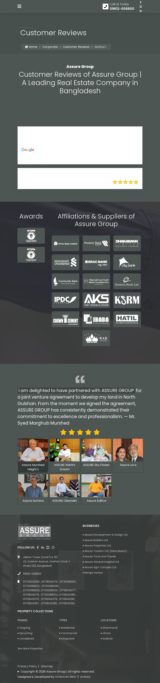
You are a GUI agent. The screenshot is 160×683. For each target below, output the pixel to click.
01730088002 (49, 591)
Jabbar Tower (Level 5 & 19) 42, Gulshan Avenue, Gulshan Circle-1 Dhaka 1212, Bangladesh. (46, 562)
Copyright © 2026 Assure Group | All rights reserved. (57, 672)
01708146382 (67, 604)
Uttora (107, 634)
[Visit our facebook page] (140, 4)
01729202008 (31, 582)
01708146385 (49, 604)
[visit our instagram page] (53, 548)
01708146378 (49, 599)
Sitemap (47, 667)
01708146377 (68, 591)
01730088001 (68, 582)
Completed (26, 639)
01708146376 (31, 599)
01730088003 (31, 586)
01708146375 (31, 595)
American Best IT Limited (72, 677)
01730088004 (49, 595)
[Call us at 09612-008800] (118, 8)
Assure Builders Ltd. (96, 540)
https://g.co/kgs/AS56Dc (68, 159)
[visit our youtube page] (140, 9)
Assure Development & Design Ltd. (106, 535)
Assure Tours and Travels (100, 557)
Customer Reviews (76, 47)
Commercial (69, 634)
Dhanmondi (110, 628)
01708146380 (67, 595)
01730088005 (31, 591)
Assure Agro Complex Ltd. (101, 568)
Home (31, 47)
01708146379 (49, 582)
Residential (68, 628)
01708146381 (67, 599)
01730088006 (50, 586)
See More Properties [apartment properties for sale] (30, 649)
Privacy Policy (27, 667)
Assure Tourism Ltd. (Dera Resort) (106, 551)
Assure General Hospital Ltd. (102, 562)
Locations (108, 621)
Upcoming (25, 634)
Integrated (67, 639)
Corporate (50, 47)
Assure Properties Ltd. (98, 546)
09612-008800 (32, 574)
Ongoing (24, 628)
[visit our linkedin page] (140, 13)
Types (63, 621)
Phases (23, 621)
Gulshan (108, 639)
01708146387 (31, 604)
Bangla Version (94, 573)
